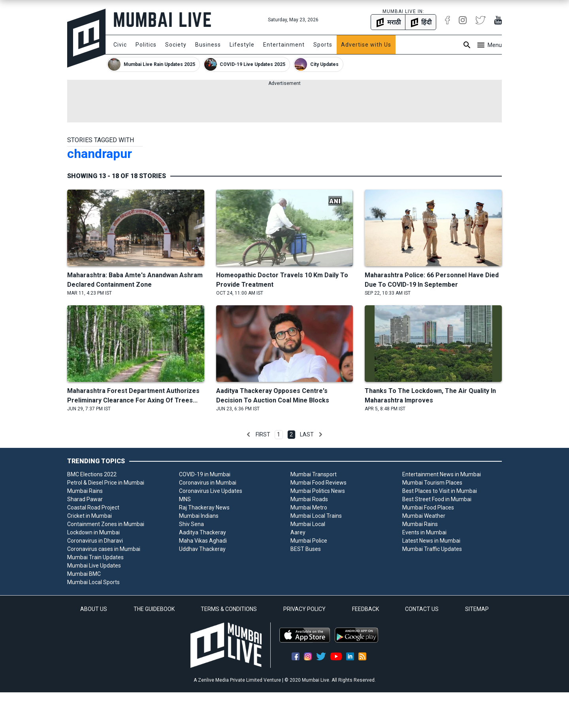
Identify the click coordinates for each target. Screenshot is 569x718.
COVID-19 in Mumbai (204, 474)
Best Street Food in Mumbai (436, 499)
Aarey (297, 532)
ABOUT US (93, 609)
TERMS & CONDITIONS (229, 609)
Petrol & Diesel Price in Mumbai (105, 482)
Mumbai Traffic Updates (432, 549)
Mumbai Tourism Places (432, 482)
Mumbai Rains (85, 491)
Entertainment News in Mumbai (441, 474)
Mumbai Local (307, 524)
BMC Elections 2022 (92, 474)
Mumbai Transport (313, 474)
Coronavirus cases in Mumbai (103, 549)
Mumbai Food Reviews (318, 482)
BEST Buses (305, 549)
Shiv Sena (191, 524)
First (263, 434)
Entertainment (284, 44)
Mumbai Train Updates (95, 557)
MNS (185, 499)
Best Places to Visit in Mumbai (439, 491)
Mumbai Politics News (317, 491)
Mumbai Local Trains (316, 516)
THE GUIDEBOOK (154, 609)
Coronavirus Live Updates (210, 491)
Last (307, 434)
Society (176, 44)
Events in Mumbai (424, 532)
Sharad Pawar (85, 499)
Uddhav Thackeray (202, 549)
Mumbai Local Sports (93, 582)
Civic (120, 44)
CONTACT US (422, 609)
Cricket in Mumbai (89, 516)
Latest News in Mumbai (431, 541)
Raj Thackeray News (204, 507)
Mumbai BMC (84, 574)
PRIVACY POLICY (304, 609)
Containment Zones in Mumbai (105, 524)
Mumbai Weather (423, 516)
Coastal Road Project (93, 507)
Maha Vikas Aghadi (203, 541)
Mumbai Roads (309, 499)
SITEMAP (477, 609)
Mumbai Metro (308, 507)
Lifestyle (242, 44)
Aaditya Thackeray (202, 532)
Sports (322, 44)
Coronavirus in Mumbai (207, 482)
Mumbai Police (308, 541)
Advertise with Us (366, 44)
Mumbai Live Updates (94, 565)
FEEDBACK (365, 609)
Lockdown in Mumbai (93, 532)
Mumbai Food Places (428, 507)
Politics (146, 44)
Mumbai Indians (199, 516)
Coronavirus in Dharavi (95, 541)
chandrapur (99, 153)
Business (208, 44)
